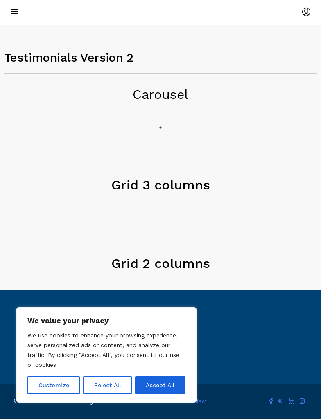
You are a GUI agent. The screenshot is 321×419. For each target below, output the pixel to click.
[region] (106, 355)
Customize (53, 385)
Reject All (107, 385)
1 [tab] (160, 127)
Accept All (160, 385)
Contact (196, 401)
